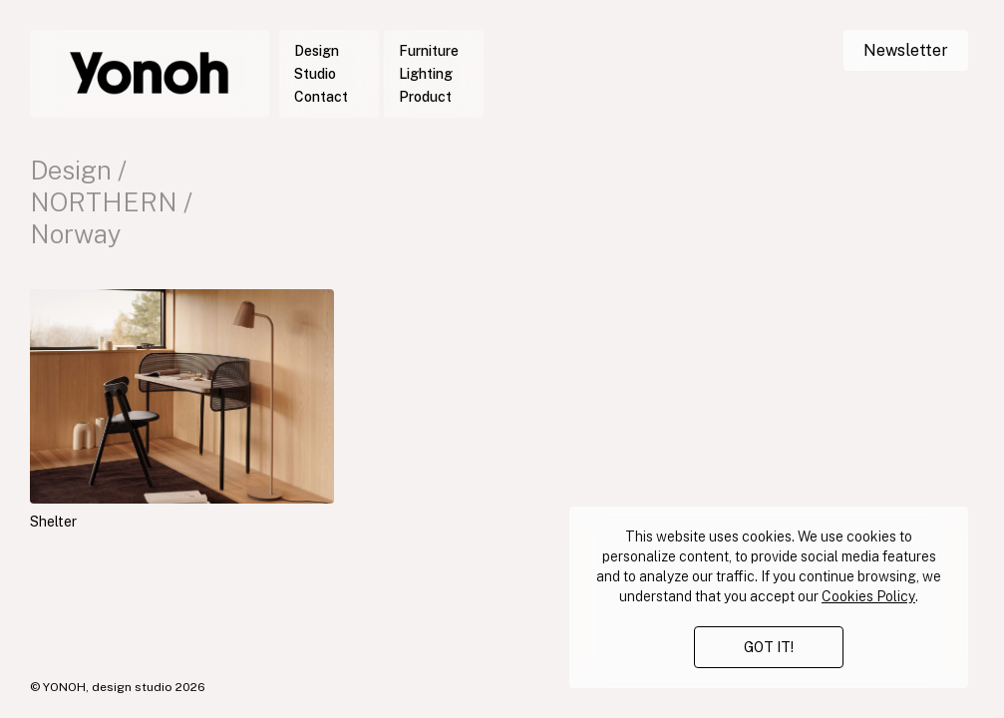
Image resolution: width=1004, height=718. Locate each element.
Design (316, 51)
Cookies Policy (868, 596)
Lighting (426, 74)
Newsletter (905, 50)
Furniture (429, 51)
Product (425, 97)
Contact (321, 97)
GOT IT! (769, 647)
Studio (315, 74)
